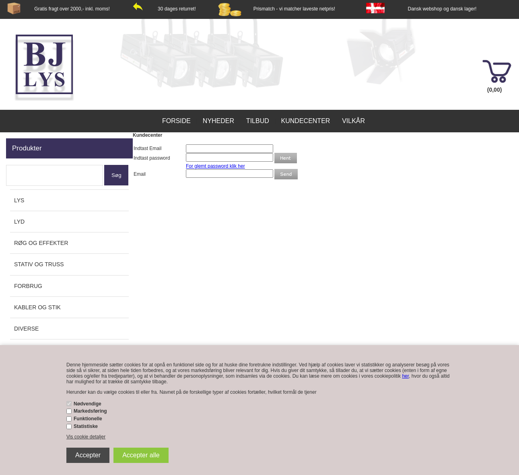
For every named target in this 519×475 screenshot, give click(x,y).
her (405, 376)
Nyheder (218, 120)
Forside (176, 120)
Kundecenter (305, 120)
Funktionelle (88, 419)
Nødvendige (87, 404)
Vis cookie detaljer (85, 437)
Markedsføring (90, 411)
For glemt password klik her (215, 166)
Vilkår (353, 120)
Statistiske (86, 426)
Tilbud (257, 120)
